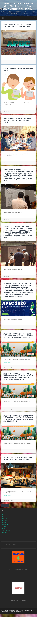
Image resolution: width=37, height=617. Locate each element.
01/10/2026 (7, 369)
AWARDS (4, 529)
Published (4, 521)
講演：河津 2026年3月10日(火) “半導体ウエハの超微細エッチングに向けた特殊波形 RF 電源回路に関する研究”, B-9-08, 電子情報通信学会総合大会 (18, 421)
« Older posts (5, 507)
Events (3, 531)
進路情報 (4, 525)
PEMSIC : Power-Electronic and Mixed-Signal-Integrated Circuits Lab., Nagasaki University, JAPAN (18, 7)
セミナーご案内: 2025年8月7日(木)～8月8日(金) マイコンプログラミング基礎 (18, 461)
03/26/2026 (7, 64)
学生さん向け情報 (6, 533)
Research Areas (5, 519)
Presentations (5, 523)
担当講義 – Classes (6, 527)
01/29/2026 (7, 222)
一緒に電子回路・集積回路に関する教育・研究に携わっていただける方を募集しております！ (18, 123)
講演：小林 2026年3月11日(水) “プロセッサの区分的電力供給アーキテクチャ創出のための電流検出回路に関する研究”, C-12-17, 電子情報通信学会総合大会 (18, 379)
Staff (3, 517)
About (3, 515)
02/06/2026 (7, 165)
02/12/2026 (7, 114)
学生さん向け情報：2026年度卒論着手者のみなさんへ (18, 72)
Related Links (5, 535)
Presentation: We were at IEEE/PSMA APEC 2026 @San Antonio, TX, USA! (17, 28)
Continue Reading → (8, 109)
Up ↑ (34, 614)
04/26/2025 (7, 502)
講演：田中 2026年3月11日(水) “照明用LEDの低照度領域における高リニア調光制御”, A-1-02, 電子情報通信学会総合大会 (18, 338)
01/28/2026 (7, 329)
